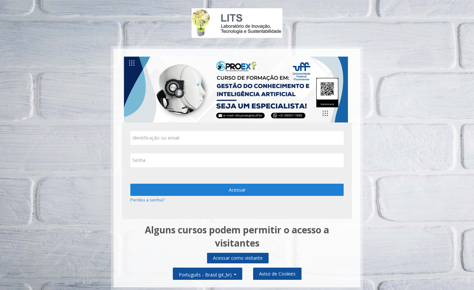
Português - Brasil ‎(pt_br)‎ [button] (207, 273)
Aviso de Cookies (277, 274)
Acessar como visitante (238, 258)
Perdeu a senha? (147, 200)
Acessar (237, 190)
